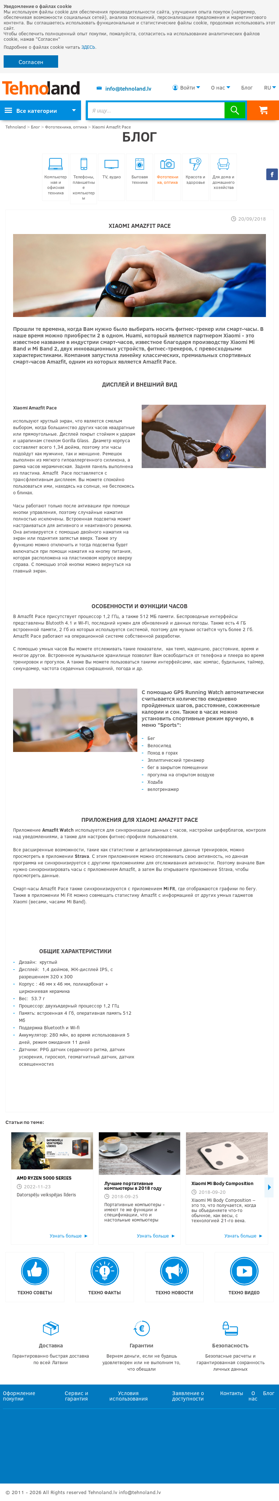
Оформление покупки (19, 1395)
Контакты (231, 1393)
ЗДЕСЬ (88, 47)
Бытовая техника (140, 171)
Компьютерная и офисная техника (55, 176)
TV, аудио (111, 168)
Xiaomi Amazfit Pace (111, 127)
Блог (246, 87)
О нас (218, 87)
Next (269, 1187)
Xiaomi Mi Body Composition (222, 1183)
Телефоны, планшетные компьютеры (84, 179)
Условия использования (128, 1395)
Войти (187, 87)
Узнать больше (66, 1235)
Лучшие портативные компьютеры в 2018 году (133, 1185)
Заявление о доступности (188, 1395)
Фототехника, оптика (66, 127)
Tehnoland (15, 127)
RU (267, 87)
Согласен (31, 62)
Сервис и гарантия (76, 1395)
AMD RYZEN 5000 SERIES (44, 1178)
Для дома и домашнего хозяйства (224, 174)
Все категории (31, 110)
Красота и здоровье (195, 171)
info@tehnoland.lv (128, 88)
